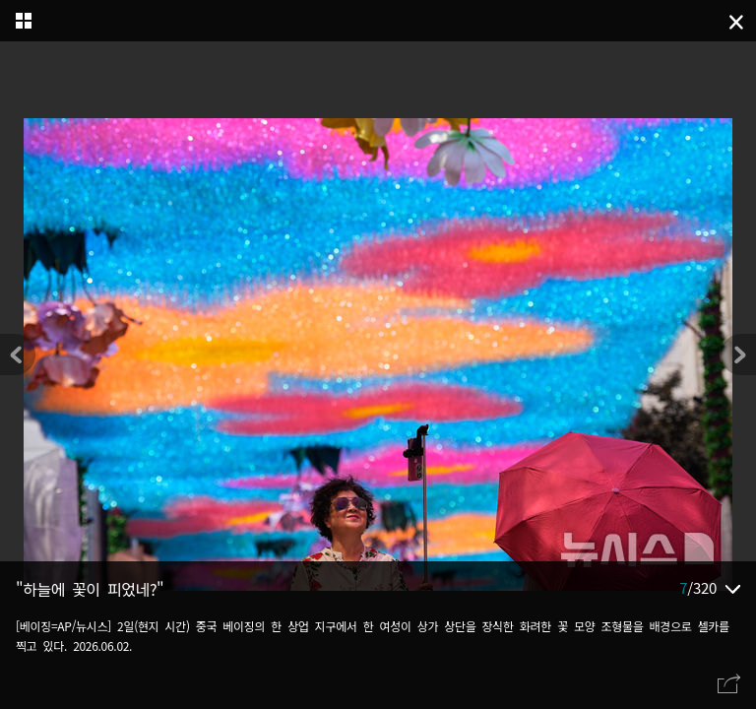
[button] (738, 354)
